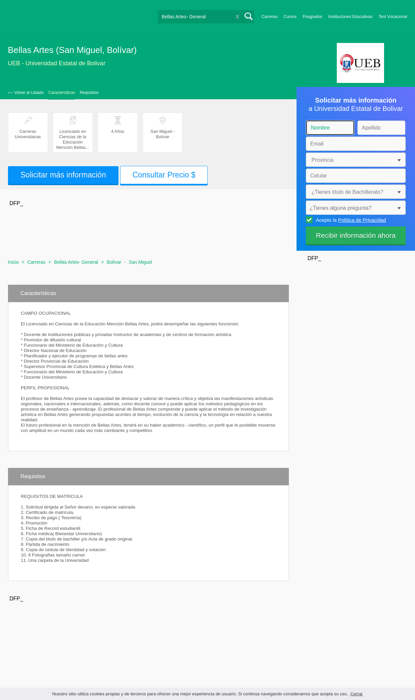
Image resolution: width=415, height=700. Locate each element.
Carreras (270, 17)
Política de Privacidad (362, 220)
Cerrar (356, 693)
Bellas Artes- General (76, 262)
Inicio (13, 262)
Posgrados (312, 17)
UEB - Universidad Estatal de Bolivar (56, 63)
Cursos (290, 17)
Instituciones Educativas (350, 17)
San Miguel (140, 262)
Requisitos (89, 92)
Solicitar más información (63, 175)
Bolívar (114, 262)
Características (61, 92)
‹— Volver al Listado (26, 92)
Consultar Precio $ (163, 175)
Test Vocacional (392, 17)
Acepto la (350, 219)
